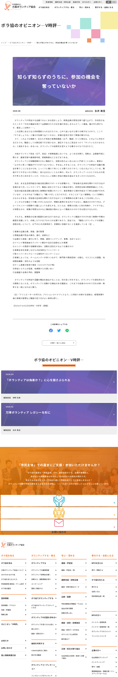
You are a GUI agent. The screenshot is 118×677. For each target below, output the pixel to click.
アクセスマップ (64, 659)
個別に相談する (37, 557)
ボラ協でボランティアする (42, 566)
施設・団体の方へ (37, 602)
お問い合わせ (6, 616)
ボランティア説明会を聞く (41, 543)
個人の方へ (35, 597)
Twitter (108, 655)
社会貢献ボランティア (100, 626)
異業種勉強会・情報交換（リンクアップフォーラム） (103, 641)
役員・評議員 (6, 578)
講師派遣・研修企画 (63, 2)
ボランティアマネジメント (101, 600)
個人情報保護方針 (8, 623)
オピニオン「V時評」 (10, 592)
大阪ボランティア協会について (12, 538)
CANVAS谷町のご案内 (39, 619)
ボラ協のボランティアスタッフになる (42, 575)
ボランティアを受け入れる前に (42, 593)
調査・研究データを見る (70, 598)
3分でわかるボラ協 (8, 543)
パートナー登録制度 (99, 591)
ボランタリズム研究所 (69, 603)
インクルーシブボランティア (41, 644)
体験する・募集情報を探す (41, 548)
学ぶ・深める (84, 7)
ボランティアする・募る (64, 7)
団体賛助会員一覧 (98, 564)
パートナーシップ (98, 630)
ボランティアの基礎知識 (40, 538)
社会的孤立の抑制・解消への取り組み (72, 625)
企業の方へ (98, 2)
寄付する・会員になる (104, 7)
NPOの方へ (86, 2)
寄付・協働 (96, 635)
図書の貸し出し (67, 581)
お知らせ (5, 609)
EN (114, 2)
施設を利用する (37, 611)
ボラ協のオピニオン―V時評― (21, 42)
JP (108, 2)
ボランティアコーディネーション (43, 635)
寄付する (95, 555)
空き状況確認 (36, 623)
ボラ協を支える (98, 548)
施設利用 (76, 2)
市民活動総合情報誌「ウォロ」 (72, 572)
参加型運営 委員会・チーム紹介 (12, 552)
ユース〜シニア (37, 552)
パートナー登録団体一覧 (100, 595)
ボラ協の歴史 (6, 557)
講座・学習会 (67, 531)
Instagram (108, 667)
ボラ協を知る (44, 7)
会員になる (96, 560)
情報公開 (4, 583)
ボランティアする (38, 531)
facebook (109, 661)
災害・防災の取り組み (70, 617)
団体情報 (5, 566)
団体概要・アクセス (8, 574)
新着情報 (49, 2)
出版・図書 (66, 565)
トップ (3, 42)
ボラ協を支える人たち (9, 548)
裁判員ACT (65, 607)
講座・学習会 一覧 (68, 538)
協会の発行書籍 (67, 577)
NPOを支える (97, 531)
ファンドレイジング (99, 604)
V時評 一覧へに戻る (58, 343)
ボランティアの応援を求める (43, 585)
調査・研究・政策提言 (70, 591)
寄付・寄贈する (97, 538)
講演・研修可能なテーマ (70, 555)
